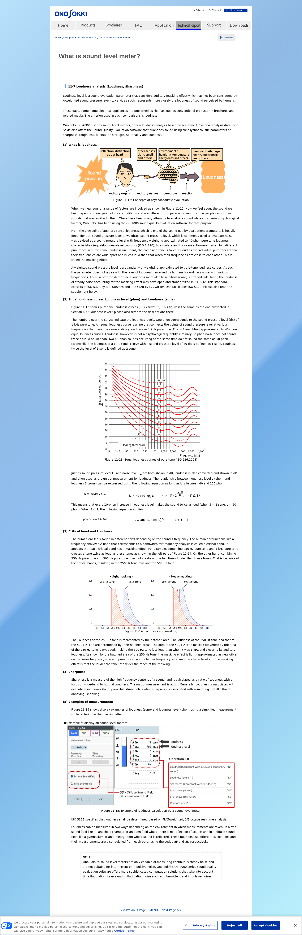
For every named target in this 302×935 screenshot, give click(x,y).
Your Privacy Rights (200, 927)
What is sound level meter (114, 37)
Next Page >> (171, 910)
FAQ (138, 25)
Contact (216, 10)
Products (88, 25)
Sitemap (201, 10)
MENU (154, 910)
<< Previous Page (133, 910)
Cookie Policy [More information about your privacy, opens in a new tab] (124, 932)
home (63, 25)
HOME (58, 37)
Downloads (239, 25)
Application (163, 25)
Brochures (113, 25)
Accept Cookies (265, 927)
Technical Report (188, 25)
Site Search (235, 10)
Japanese (226, 37)
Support (213, 25)
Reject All (234, 927)
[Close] (295, 927)
